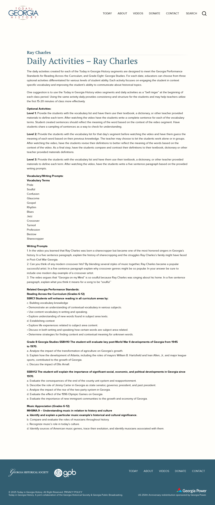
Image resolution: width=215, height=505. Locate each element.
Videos (138, 13)
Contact (172, 13)
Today (107, 13)
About (122, 13)
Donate (154, 13)
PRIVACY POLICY (73, 492)
